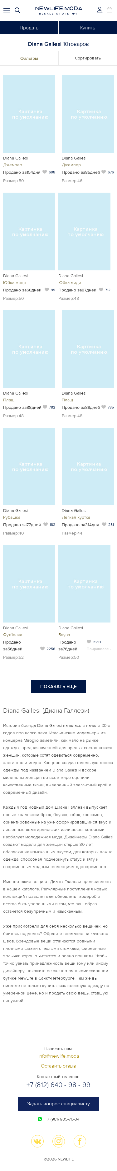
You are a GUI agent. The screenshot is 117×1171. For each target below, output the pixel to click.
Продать (29, 28)
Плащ (8, 400)
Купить (87, 28)
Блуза (64, 634)
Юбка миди (14, 282)
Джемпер (12, 165)
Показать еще (58, 686)
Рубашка (11, 517)
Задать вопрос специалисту (58, 1104)
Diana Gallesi (15, 158)
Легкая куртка (76, 517)
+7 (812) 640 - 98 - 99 (58, 1085)
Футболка (12, 634)
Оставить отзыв (58, 1066)
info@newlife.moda (58, 1056)
